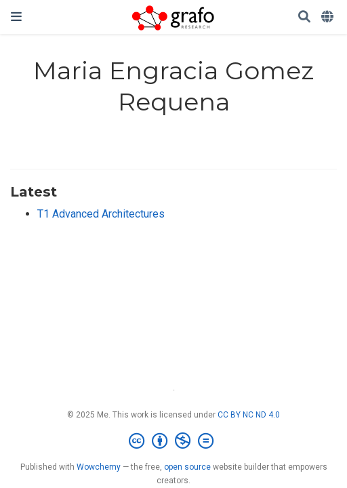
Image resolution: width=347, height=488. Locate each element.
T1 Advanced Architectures (101, 213)
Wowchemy (99, 467)
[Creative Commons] (174, 441)
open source (187, 467)
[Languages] (328, 17)
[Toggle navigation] (16, 16)
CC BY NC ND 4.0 (249, 415)
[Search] (304, 17)
